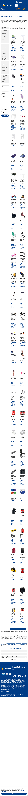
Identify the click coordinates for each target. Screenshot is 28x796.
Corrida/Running (18, 643)
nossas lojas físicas (12, 688)
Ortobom (13, 682)
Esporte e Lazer (17, 687)
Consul (6, 682)
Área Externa (23, 644)
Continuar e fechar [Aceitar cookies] (14, 793)
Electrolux (9, 682)
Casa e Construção (10, 687)
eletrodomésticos (19, 684)
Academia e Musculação (11, 643)
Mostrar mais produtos (18, 629)
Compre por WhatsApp (21, 2)
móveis (14, 684)
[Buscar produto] (16, 5)
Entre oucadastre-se (22, 5)
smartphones (3, 685)
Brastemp (3, 682)
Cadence (16, 682)
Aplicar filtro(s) (5, 115)
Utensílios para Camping (12, 644)
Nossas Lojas (16, 2)
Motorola (20, 682)
